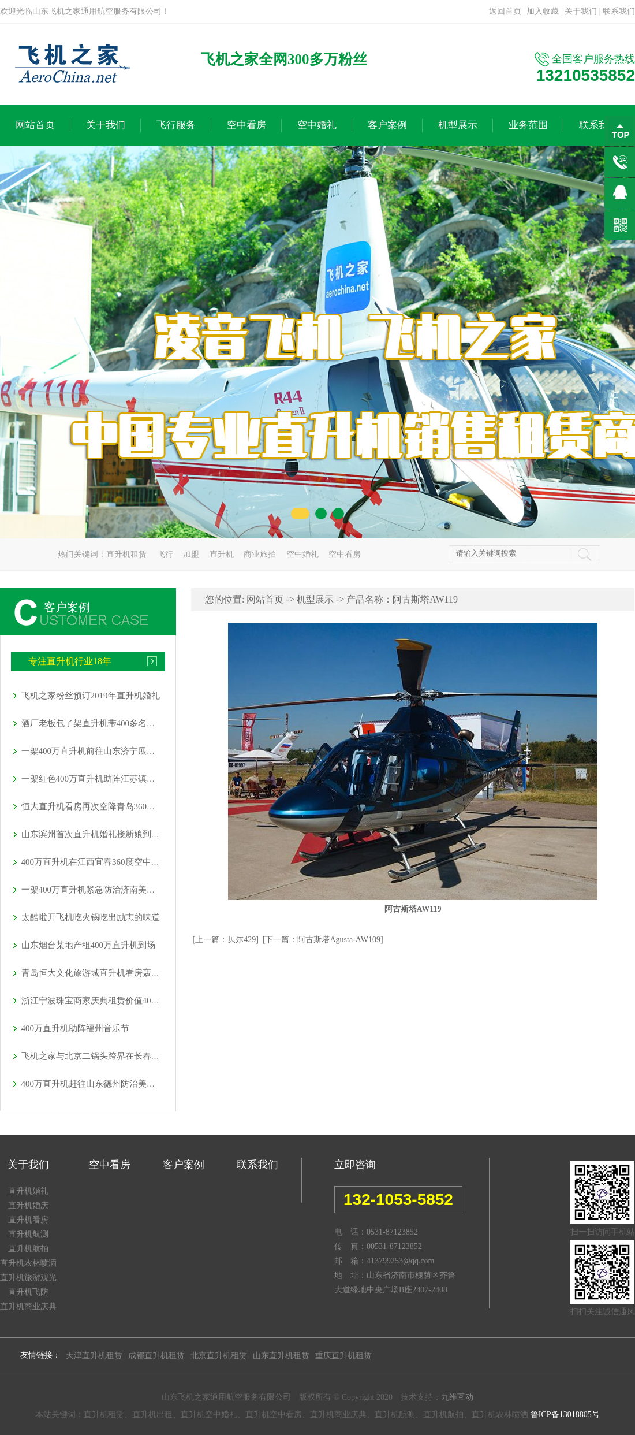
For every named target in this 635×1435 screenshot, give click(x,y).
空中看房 (246, 125)
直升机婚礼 (28, 1191)
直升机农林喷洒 (28, 1263)
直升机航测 (28, 1234)
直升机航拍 (28, 1248)
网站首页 (35, 125)
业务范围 (528, 125)
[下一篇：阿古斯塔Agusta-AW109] (323, 939)
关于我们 (581, 11)
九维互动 (457, 1397)
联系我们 (619, 11)
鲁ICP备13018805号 (565, 1414)
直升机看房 (28, 1219)
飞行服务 (176, 125)
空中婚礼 (317, 125)
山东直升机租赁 (281, 1355)
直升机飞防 (28, 1292)
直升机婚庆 (28, 1205)
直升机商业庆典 (28, 1306)
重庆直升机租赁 (343, 1355)
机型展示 (457, 125)
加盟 (191, 554)
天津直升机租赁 (94, 1355)
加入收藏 (542, 11)
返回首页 (505, 11)
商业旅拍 (260, 554)
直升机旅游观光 (28, 1277)
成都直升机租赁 (156, 1355)
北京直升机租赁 (218, 1355)
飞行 (165, 554)
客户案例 (387, 125)
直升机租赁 (126, 554)
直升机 (222, 554)
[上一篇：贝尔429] (226, 939)
